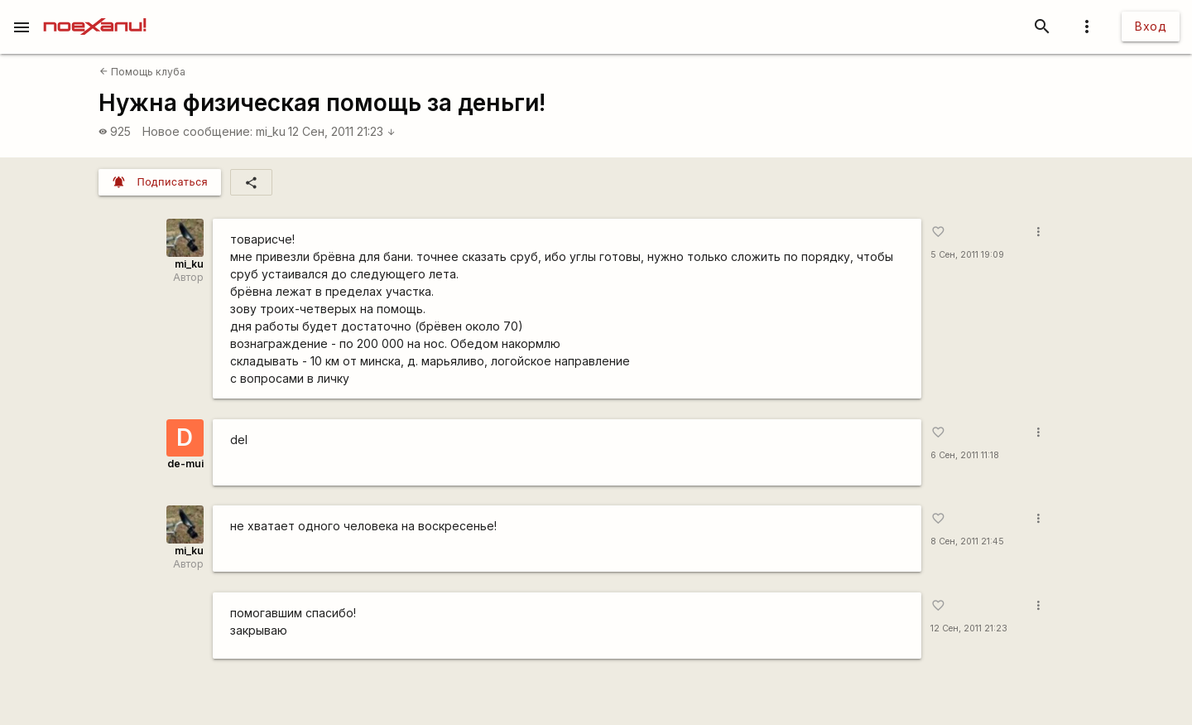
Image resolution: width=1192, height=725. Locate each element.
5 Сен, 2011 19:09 (967, 254)
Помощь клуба (142, 71)
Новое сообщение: (197, 131)
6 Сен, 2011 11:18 (964, 455)
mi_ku (271, 131)
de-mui (185, 463)
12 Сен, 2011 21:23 (342, 131)
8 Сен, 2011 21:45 (967, 541)
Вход (1150, 26)
